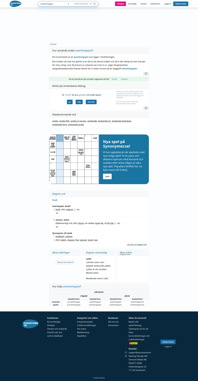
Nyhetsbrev (155, 4)
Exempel (53, 44)
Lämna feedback (55, 335)
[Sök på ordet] (94, 4)
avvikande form (59, 124)
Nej (79, 102)
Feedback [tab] (124, 79)
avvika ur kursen (78, 121)
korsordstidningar (137, 335)
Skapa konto (180, 4)
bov (96, 240)
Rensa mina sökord (65, 262)
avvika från (64, 121)
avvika (55, 121)
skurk (81, 223)
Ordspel (51, 325)
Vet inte (91, 102)
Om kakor (81, 328)
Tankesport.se (135, 328)
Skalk (55, 200)
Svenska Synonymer (83, 4)
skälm (66, 219)
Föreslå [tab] (114, 79)
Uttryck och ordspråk (57, 328)
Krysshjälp (132, 4)
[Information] (146, 73)
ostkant (69, 209)
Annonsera (113, 325)
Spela (107, 176)
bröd (58, 209)
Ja (70, 102)
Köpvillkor (81, 335)
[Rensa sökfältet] (68, 3)
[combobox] (52, 3)
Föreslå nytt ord (54, 332)
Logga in (167, 4)
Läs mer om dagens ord (137, 244)
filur (77, 240)
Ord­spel (120, 4)
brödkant (60, 236)
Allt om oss (113, 321)
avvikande (92, 121)
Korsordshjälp (53, 321)
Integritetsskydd (85, 321)
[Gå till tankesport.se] (140, 343)
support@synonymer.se (140, 352)
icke (112, 223)
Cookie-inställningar (86, 325)
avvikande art (104, 121)
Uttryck (143, 4)
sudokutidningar (136, 339)
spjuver (83, 240)
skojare (59, 219)
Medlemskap (83, 332)
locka (97, 223)
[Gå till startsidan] (15, 4)
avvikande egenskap (121, 121)
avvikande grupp (76, 124)
